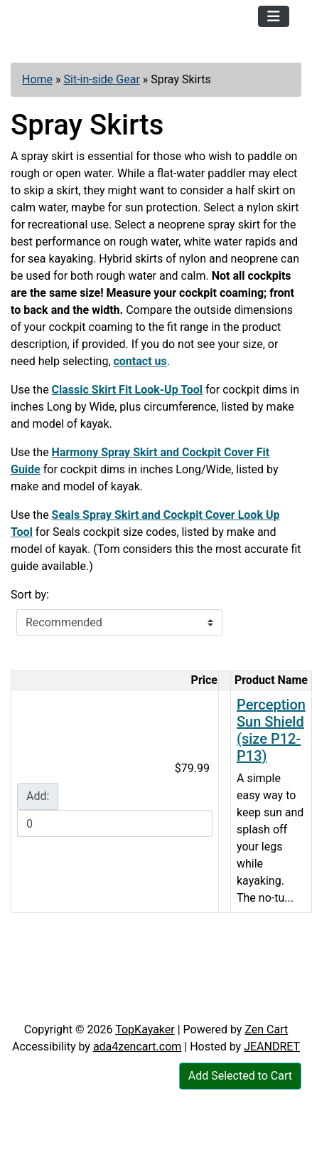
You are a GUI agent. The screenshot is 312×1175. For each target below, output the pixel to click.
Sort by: (30, 594)
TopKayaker (145, 1029)
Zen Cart (266, 1029)
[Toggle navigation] (273, 16)
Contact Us (113, 1006)
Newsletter (191, 1006)
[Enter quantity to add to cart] (115, 823)
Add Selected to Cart (240, 1075)
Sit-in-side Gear (102, 79)
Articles (42, 1006)
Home (37, 79)
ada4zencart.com (137, 1046)
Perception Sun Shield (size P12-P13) (271, 730)
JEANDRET (272, 1046)
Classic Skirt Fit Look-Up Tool (127, 389)
